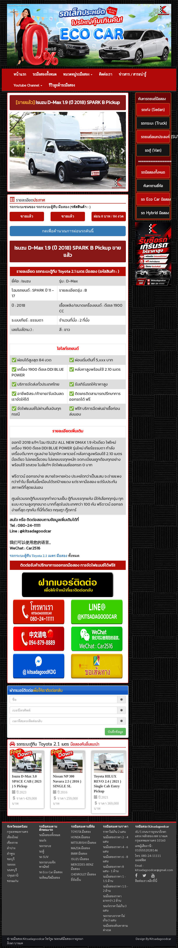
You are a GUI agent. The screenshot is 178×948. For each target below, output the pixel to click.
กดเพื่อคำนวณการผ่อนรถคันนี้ (67, 231)
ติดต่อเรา (105, 74)
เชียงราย (12, 842)
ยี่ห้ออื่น (76, 880)
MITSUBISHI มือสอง (83, 842)
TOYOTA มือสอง (81, 831)
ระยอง (11, 864)
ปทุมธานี (12, 875)
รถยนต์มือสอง (63, 939)
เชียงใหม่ (12, 837)
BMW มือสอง (79, 853)
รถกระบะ (45, 846)
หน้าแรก (20, 74)
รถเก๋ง (42, 840)
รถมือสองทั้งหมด (44, 74)
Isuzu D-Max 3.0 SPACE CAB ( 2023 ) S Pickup (26, 781)
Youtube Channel (28, 85)
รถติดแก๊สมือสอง (49, 877)
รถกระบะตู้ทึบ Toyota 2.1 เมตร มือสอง (38, 556)
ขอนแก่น (12, 881)
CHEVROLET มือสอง (83, 874)
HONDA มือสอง (80, 837)
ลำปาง (11, 848)
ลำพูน (11, 853)
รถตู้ (41, 851)
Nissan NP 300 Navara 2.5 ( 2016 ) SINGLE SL (67, 781)
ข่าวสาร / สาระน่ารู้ (132, 74)
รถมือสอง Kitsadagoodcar (152, 826)
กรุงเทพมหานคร (17, 831)
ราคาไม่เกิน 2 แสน (114, 831)
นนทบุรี (12, 870)
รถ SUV (43, 857)
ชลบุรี (10, 859)
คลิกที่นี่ (152, 881)
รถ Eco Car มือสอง (50, 872)
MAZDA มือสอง (80, 848)
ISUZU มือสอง (80, 859)
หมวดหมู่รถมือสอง (77, 74)
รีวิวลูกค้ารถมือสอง (62, 85)
